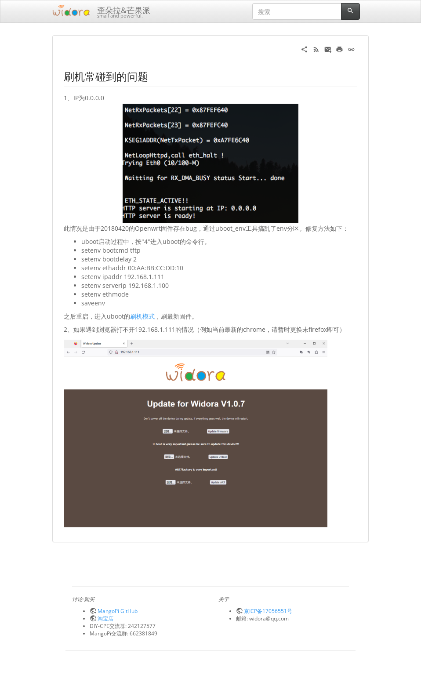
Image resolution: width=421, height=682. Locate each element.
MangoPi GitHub (118, 610)
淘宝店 (105, 618)
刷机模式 (142, 316)
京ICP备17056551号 (268, 610)
